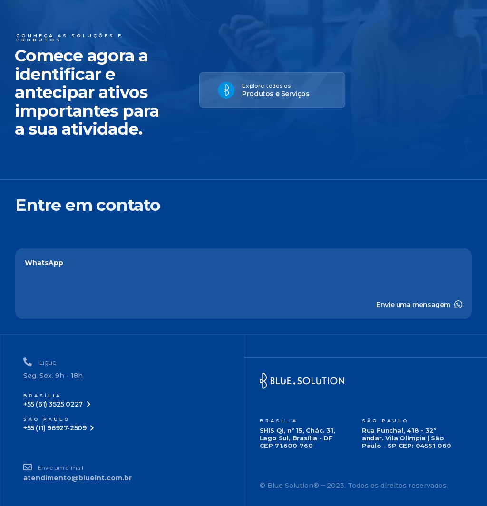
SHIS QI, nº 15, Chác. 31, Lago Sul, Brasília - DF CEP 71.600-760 (297, 438)
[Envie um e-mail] (122, 473)
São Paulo (385, 420)
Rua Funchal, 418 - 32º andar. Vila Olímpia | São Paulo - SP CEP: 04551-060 (406, 438)
